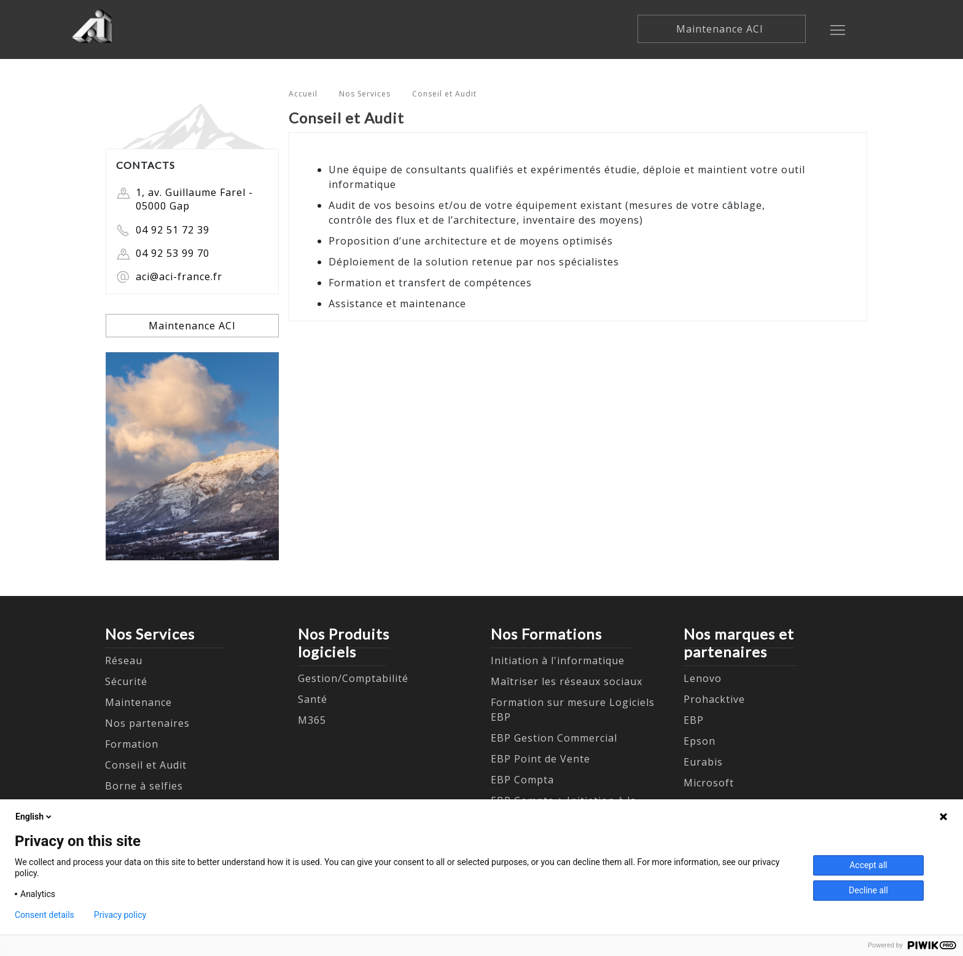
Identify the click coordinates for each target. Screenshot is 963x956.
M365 (312, 720)
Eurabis (703, 762)
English (34, 816)
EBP (694, 720)
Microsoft (709, 782)
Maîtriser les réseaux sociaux (566, 681)
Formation (131, 744)
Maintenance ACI (721, 29)
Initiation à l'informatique (558, 660)
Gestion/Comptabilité (353, 678)
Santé (312, 699)
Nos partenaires (147, 723)
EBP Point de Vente (540, 759)
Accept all (868, 865)
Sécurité (126, 681)
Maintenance (138, 702)
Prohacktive (714, 699)
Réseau (123, 660)
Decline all (868, 890)
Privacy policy (120, 915)
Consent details (44, 915)
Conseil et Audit (444, 93)
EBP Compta (522, 779)
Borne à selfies (144, 786)
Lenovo (703, 678)
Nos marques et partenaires (739, 642)
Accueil (303, 93)
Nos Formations (546, 634)
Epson (699, 741)
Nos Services (365, 93)
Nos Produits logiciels (343, 642)
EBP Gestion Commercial (554, 738)
